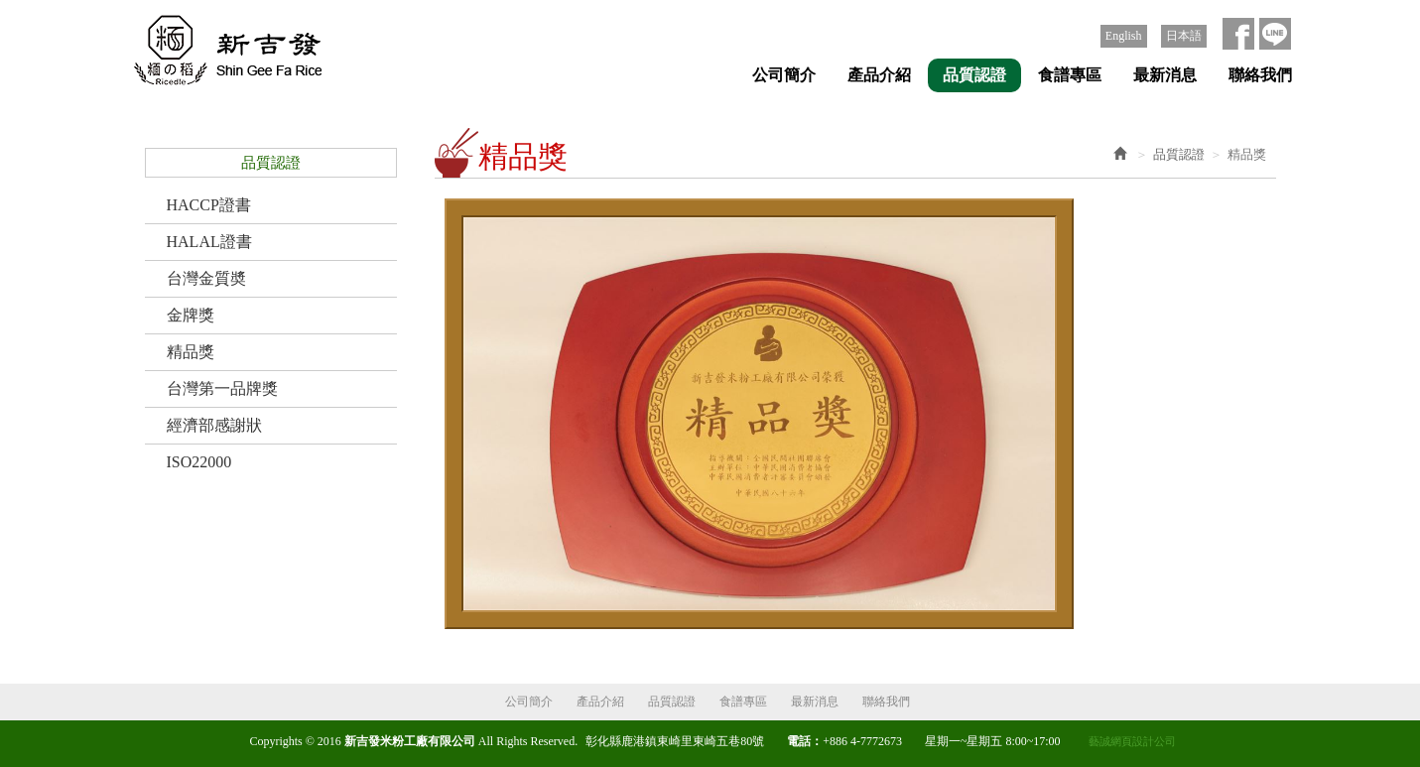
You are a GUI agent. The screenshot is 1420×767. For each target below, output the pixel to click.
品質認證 (1179, 154)
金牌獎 (190, 315)
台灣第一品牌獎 (222, 388)
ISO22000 (199, 461)
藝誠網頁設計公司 (1132, 741)
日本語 (1184, 36)
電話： (805, 741)
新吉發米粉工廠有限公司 (222, 51)
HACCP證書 (209, 204)
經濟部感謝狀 (214, 425)
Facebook (1238, 34)
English (1123, 36)
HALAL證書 (209, 241)
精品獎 (190, 351)
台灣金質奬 (206, 278)
